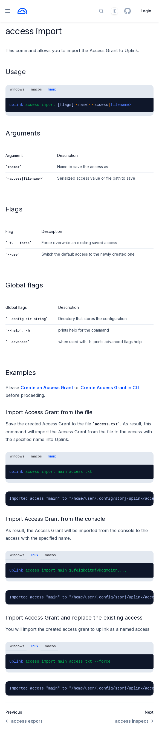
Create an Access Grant (47, 387)
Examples (20, 373)
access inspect (134, 721)
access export (23, 721)
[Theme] (114, 11)
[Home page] (22, 11)
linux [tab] (52, 89)
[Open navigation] (7, 11)
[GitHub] (127, 11)
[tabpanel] (79, 105)
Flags (13, 209)
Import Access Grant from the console (55, 519)
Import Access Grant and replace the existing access (74, 617)
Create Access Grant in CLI (109, 387)
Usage (15, 72)
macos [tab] (36, 89)
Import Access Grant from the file (48, 412)
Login (146, 11)
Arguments (22, 133)
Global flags (24, 285)
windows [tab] (17, 89)
